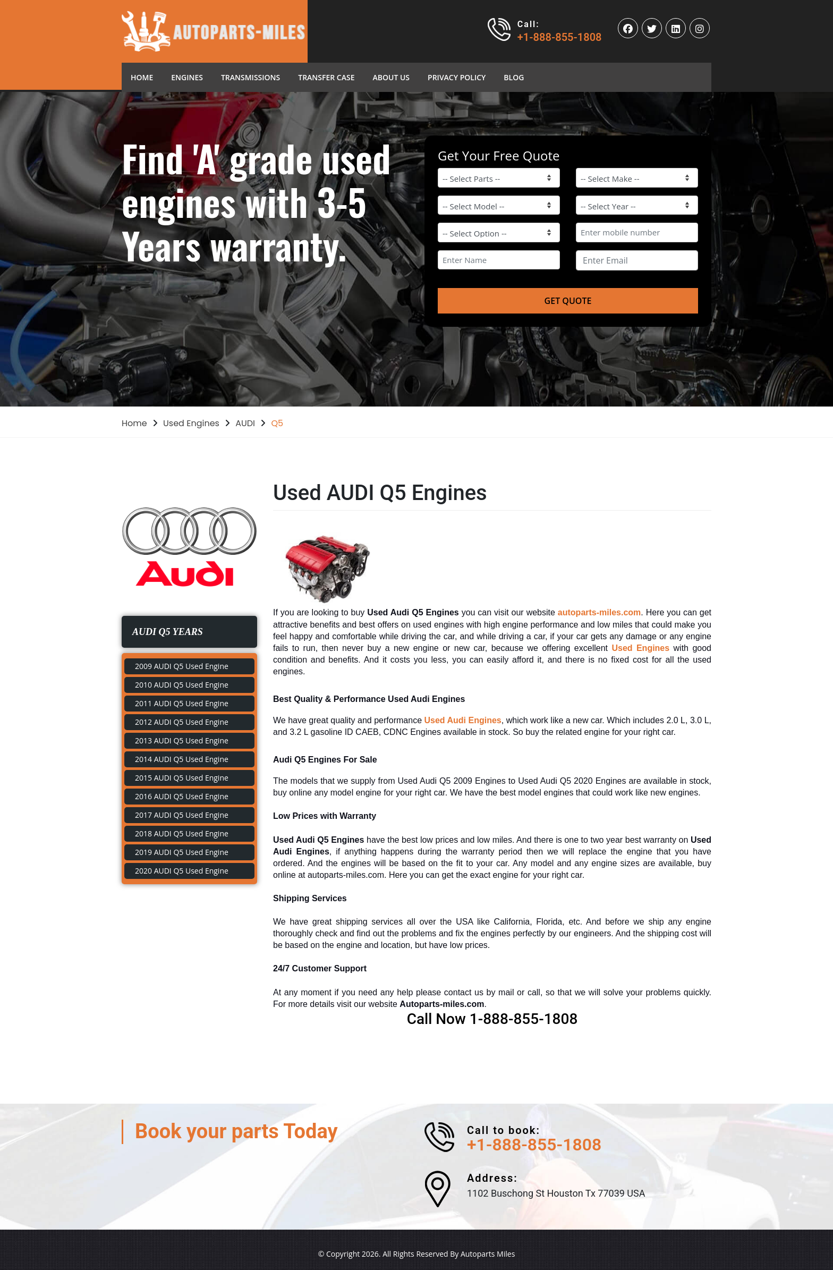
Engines (187, 77)
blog (514, 77)
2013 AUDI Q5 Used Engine (181, 740)
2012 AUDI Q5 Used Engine (181, 722)
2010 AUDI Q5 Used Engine (181, 685)
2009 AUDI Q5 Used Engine (181, 666)
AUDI (245, 423)
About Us (391, 77)
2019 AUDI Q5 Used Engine (181, 852)
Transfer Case (326, 77)
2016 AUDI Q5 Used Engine (181, 796)
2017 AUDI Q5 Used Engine (181, 815)
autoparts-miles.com (599, 612)
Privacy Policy (457, 77)
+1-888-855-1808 (559, 37)
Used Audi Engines (463, 720)
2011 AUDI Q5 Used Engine (181, 703)
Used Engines (191, 423)
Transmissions (250, 77)
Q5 (277, 423)
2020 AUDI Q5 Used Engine (181, 871)
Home (146, 76)
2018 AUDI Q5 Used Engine (181, 833)
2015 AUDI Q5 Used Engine (181, 778)
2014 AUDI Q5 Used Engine (181, 759)
